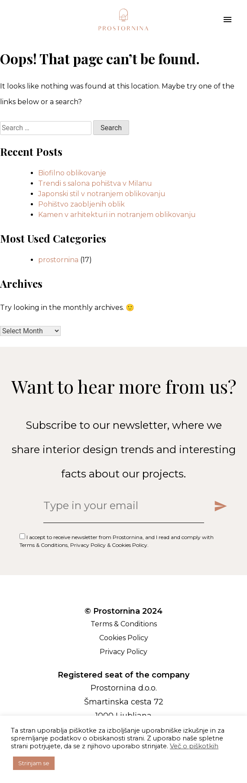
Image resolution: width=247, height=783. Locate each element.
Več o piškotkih (194, 746)
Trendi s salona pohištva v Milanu (95, 183)
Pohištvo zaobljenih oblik (81, 204)
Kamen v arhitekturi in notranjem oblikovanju (117, 215)
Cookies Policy (129, 545)
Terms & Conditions (44, 545)
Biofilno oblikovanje (72, 173)
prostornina (58, 260)
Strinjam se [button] (33, 763)
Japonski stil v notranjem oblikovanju (102, 194)
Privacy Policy (88, 545)
